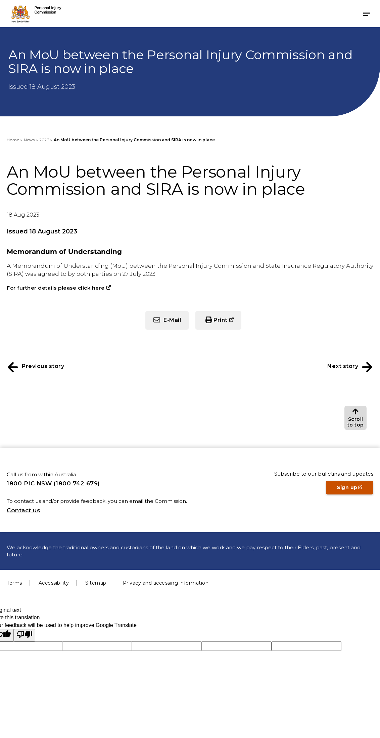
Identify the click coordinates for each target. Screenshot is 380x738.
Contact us (23, 510)
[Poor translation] (24, 635)
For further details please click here (56, 288)
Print (227, 322)
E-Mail (172, 320)
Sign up (355, 489)
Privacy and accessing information (166, 583)
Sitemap (95, 583)
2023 (44, 139)
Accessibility (54, 583)
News (29, 139)
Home (13, 139)
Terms (14, 583)
